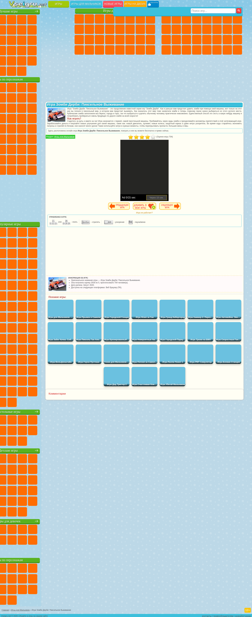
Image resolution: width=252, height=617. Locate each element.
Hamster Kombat (54, 169)
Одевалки (109, 29)
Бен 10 (227, 39)
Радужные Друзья (23, 159)
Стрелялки (196, 50)
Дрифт (237, 39)
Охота (237, 50)
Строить (44, 70)
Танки (196, 19)
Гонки (217, 29)
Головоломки (13, 60)
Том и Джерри (54, 128)
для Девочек (23, 19)
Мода (140, 39)
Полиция (166, 39)
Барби (109, 19)
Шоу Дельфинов (44, 107)
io (64, 29)
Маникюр (99, 39)
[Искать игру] (213, 4)
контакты (207, 614)
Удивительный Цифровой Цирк (64, 169)
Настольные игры (40, 411)
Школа (54, 60)
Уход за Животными (130, 50)
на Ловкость (64, 19)
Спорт (44, 29)
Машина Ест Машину (207, 39)
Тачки (64, 107)
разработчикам (243, 614)
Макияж (120, 39)
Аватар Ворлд (44, 159)
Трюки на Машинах (54, 50)
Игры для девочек (115, 11)
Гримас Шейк (44, 169)
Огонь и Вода (99, 19)
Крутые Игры (44, 60)
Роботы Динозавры (176, 39)
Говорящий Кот (44, 87)
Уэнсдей (13, 169)
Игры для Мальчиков (91, 139)
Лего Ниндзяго (54, 87)
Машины (237, 19)
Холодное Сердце (89, 29)
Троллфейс (34, 97)
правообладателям (223, 614)
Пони (79, 19)
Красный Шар (23, 97)
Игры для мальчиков (86, 4)
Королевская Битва (217, 19)
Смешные (54, 29)
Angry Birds (23, 107)
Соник (23, 118)
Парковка (166, 19)
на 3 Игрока (23, 60)
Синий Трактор (13, 138)
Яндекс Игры (13, 29)
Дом (140, 50)
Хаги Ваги (44, 148)
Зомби (207, 19)
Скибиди (34, 169)
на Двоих (54, 19)
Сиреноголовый (34, 138)
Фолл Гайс (23, 138)
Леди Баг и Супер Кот (44, 97)
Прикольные (23, 50)
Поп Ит (23, 29)
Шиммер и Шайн (34, 128)
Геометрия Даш (34, 29)
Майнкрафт (227, 19)
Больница (89, 39)
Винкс (109, 50)
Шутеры (176, 50)
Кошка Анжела (79, 29)
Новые (13, 19)
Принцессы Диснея (130, 39)
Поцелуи (130, 29)
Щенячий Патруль (34, 87)
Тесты (120, 19)
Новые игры (113, 4)
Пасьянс (44, 39)
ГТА (217, 39)
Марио (54, 118)
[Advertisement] (40, 197)
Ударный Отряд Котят (44, 118)
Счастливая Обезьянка (44, 128)
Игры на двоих (135, 4)
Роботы (237, 29)
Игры (58, 4)
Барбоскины (34, 118)
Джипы (217, 50)
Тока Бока (34, 159)
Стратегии (186, 19)
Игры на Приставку (54, 70)
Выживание (186, 39)
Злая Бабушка (54, 97)
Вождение (13, 70)
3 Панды (54, 107)
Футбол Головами (23, 70)
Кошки (99, 29)
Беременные (150, 29)
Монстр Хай (130, 19)
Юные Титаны (64, 128)
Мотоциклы (176, 29)
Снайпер (227, 29)
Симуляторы (34, 19)
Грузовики (196, 29)
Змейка (64, 50)
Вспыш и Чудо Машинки (13, 118)
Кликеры (34, 39)
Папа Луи (140, 29)
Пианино (99, 50)
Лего (64, 97)
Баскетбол (64, 60)
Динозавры (13, 50)
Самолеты (207, 50)
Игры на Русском (54, 39)
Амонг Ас (44, 138)
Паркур (227, 50)
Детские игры (39, 450)
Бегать (186, 50)
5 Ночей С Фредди (64, 87)
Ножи (64, 39)
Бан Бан (23, 169)
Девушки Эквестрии (89, 19)
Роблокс (54, 148)
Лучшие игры (39, 11)
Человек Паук (64, 118)
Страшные (13, 39)
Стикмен (186, 29)
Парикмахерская (120, 29)
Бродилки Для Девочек (140, 19)
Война (34, 70)
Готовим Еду (120, 50)
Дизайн (79, 50)
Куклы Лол (150, 50)
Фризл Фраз (13, 128)
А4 (13, 148)
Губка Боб (23, 87)
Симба (54, 159)
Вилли (13, 87)
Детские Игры (44, 19)
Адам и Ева (23, 128)
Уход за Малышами (150, 39)
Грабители (196, 39)
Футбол (176, 19)
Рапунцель (79, 39)
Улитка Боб (13, 97)
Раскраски (150, 19)
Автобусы (166, 50)
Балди (23, 148)
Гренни (34, 148)
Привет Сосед (13, 159)
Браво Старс (54, 138)
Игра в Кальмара (64, 138)
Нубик (64, 148)
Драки (207, 29)
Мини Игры (34, 50)
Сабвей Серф (13, 107)
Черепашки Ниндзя (166, 29)
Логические (23, 39)
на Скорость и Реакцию (44, 50)
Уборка (89, 50)
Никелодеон (34, 60)
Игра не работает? (157, 215)
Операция (109, 39)
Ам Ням (34, 107)
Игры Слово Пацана (64, 159)
